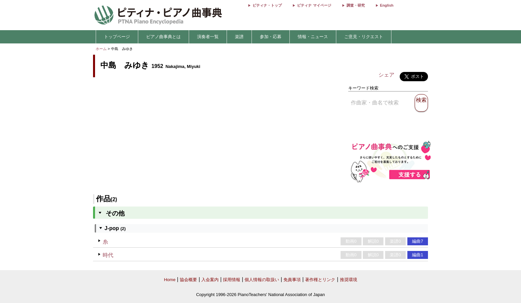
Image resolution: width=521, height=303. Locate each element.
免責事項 (292, 279)
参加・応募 (270, 36)
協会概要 (188, 279)
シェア (386, 75)
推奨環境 (348, 279)
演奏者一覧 (208, 36)
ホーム (101, 49)
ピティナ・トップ (267, 5)
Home (169, 279)
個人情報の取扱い (262, 279)
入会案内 (210, 279)
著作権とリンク (320, 279)
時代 (108, 255)
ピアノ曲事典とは (163, 36)
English (386, 5)
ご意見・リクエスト (363, 36)
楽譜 (239, 36)
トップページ (117, 36)
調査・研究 (356, 5)
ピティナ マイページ (314, 5)
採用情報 (231, 279)
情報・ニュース (313, 36)
